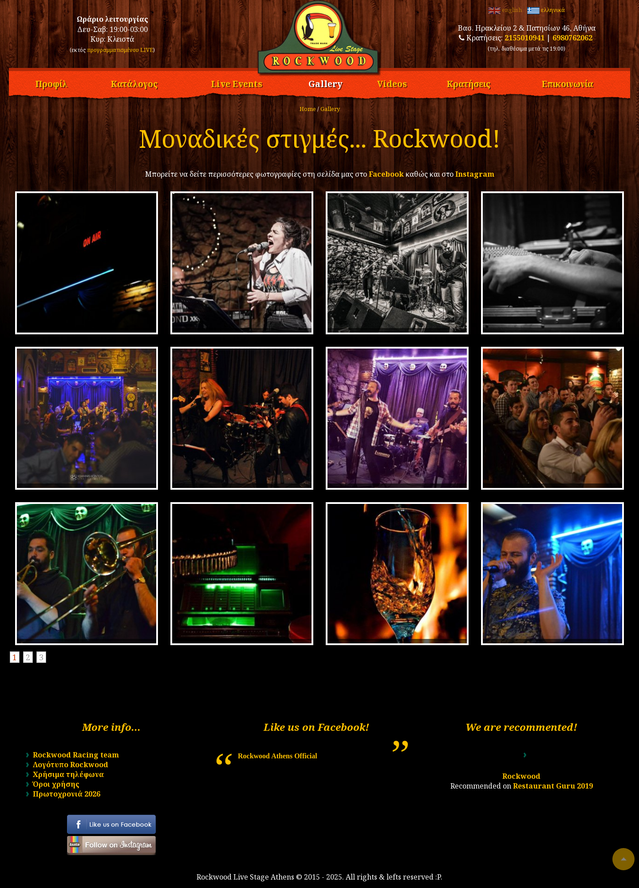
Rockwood (521, 776)
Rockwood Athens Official (277, 756)
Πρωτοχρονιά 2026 (66, 794)
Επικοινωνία (567, 82)
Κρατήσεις (468, 82)
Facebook (386, 174)
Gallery (325, 82)
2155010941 (524, 38)
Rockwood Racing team (76, 755)
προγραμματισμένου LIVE (120, 50)
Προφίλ (51, 82)
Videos (392, 82)
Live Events (236, 82)
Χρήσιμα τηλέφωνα (68, 774)
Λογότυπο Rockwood (70, 764)
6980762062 (572, 38)
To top (623, 859)
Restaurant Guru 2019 (553, 786)
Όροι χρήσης (56, 784)
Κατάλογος (134, 82)
